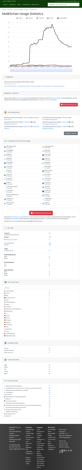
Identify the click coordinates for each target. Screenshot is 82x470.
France (7, 293)
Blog (49, 443)
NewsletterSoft (48, 146)
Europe (6, 348)
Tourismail (9, 166)
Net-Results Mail (11, 146)
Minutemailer (48, 170)
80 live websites (57, 98)
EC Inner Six (7, 416)
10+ (5, 264)
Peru (6, 327)
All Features (41, 461)
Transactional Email (47, 86)
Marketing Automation (59, 86)
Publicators (47, 174)
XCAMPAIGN (48, 198)
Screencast (52, 437)
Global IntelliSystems (12, 194)
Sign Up (28, 461)
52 (49, 365)
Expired (6, 237)
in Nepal (24, 117)
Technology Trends (30, 434)
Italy (6, 295)
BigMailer (9, 158)
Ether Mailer (47, 166)
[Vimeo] (71, 450)
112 (6, 200)
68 (45, 184)
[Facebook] (64, 450)
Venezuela (8, 324)
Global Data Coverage (41, 458)
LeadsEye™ (29, 453)
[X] (60, 450)
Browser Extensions (65, 435)
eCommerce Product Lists (30, 439)
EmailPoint (9, 178)
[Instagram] (62, 452)
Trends (10, 9)
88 (6, 152)
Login (27, 463)
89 (45, 152)
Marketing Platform (36, 86)
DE (57, 1)
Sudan (7, 315)
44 (49, 350)
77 (6, 164)
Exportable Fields (51, 434)
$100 (5, 272)
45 (49, 416)
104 (7, 184)
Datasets (62, 431)
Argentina (8, 329)
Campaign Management (23, 86)
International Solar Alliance (14, 386)
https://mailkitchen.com (10, 84)
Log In (4, 1)
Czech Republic (10, 333)
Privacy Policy (63, 445)
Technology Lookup (30, 430)
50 (49, 403)
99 (6, 176)
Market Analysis (39, 434)
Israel (7, 331)
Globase (8, 170)
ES (60, 1)
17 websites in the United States (47, 100)
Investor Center (71, 133)
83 (45, 148)
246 (15, 221)
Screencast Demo (40, 466)
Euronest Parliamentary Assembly (16, 407)
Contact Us (52, 447)
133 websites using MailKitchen (20, 217)
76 (6, 168)
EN (55, 1)
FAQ (49, 441)
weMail (8, 182)
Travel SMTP (9, 190)
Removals (62, 441)
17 (45, 218)
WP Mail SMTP (10, 202)
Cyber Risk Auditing (40, 446)
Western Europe (9, 350)
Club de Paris (8, 394)
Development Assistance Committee (17, 390)
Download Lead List (69, 105)
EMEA (5, 365)
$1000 (5, 275)
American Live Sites (11, 239)
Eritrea (7, 318)
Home (4, 9)
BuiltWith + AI (63, 433)
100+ (5, 266)
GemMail (47, 186)
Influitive (46, 202)
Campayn (47, 182)
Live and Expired (9, 243)
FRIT (5, 369)
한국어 (68, 1)
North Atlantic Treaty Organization (16, 397)
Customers (26, 4)
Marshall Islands (10, 336)
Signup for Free (11, 1)
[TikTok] (66, 450)
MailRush (8, 154)
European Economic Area (13, 409)
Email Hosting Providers (21, 9)
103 (7, 180)
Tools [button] (5, 4)
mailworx (47, 158)
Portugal (8, 320)
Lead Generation (40, 430)
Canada (8, 307)
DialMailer (47, 162)
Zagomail (9, 174)
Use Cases (40, 463)
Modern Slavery (64, 447)
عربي (79, 1)
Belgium (8, 322)
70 (45, 180)
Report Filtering (39, 454)
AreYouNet (47, 154)
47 (49, 407)
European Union (10, 298)
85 (6, 148)
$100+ (6, 256)
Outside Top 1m (8, 250)
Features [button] (12, 4)
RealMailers (9, 162)
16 (49, 264)
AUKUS (6, 371)
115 (45, 200)
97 (45, 172)
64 (49, 399)
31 (49, 256)
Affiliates (51, 449)
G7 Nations (7, 399)
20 (49, 371)
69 (49, 388)
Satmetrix (47, 150)
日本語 (71, 1)
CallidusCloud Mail (11, 186)
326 (50, 243)
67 (45, 188)
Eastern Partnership (11, 412)
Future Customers (40, 442)
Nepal (7, 304)
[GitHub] (60, 452)
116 (6, 204)
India (7, 300)
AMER (5, 373)
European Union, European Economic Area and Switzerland (23, 405)
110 (6, 192)
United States (9, 291)
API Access (62, 429)
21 (49, 258)
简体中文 (75, 1)
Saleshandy (9, 198)
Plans (19, 4)
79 (49, 250)
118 (45, 204)
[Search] (63, 4)
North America (8, 352)
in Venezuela (27, 122)
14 (49, 266)
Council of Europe (11, 401)
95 (45, 164)
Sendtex (46, 194)
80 (45, 156)
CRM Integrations (64, 437)
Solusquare (47, 178)
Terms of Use (63, 443)
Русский (64, 1)
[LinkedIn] (62, 450)
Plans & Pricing (28, 458)
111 (6, 196)
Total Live (7, 233)
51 (49, 348)
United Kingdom (10, 302)
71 (44, 176)
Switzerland (9, 311)
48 (49, 405)
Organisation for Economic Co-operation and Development (24, 388)
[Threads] (69, 450)
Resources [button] (35, 4)
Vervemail (47, 190)
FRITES (6, 367)
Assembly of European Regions (15, 403)
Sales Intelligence (40, 438)
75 (6, 172)
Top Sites (29, 451)
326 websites (21, 98)
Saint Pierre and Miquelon (13, 309)
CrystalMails (9, 150)
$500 (5, 273)
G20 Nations (9, 392)
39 (49, 293)
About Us (51, 445)
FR (58, 1)
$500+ (6, 258)
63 (6, 188)
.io (6, 313)
